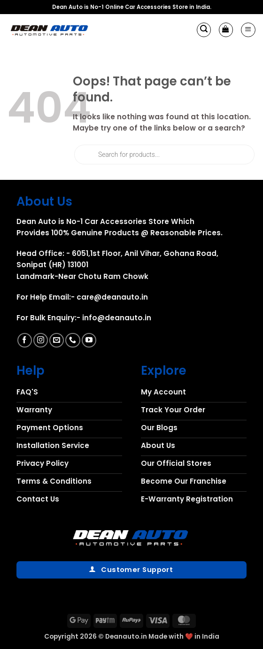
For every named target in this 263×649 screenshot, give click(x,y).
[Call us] (72, 340)
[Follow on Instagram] (40, 340)
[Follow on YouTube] (89, 340)
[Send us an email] (56, 340)
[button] (204, 30)
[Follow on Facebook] (24, 340)
